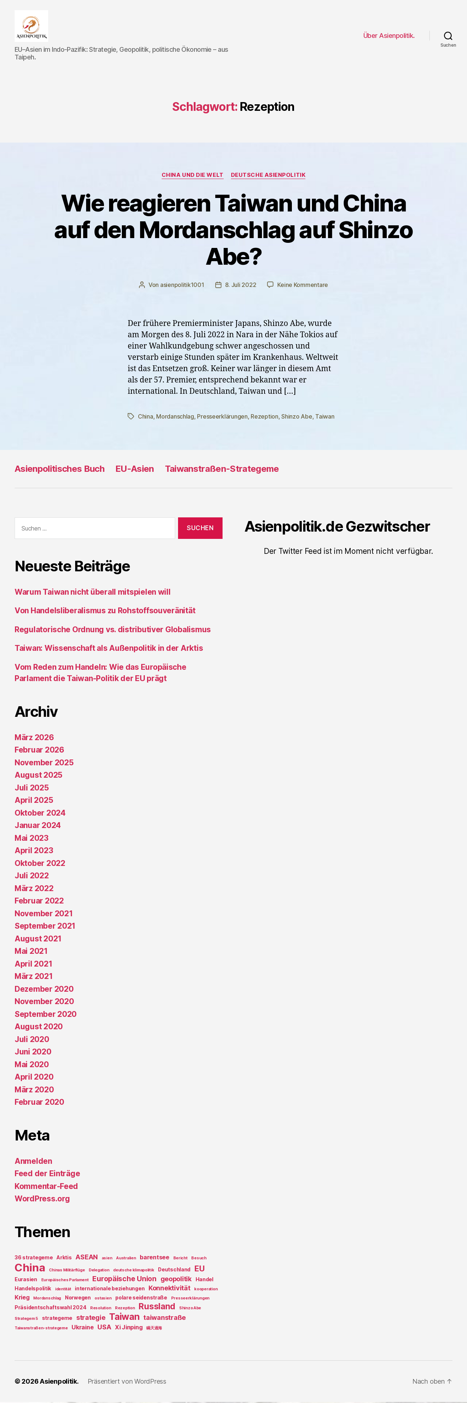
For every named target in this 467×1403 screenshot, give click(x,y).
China (145, 417)
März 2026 (34, 738)
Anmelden (33, 1162)
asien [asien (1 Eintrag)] (107, 1259)
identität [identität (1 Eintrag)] (63, 1290)
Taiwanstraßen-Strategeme (222, 470)
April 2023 (34, 851)
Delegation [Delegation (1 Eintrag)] (99, 1271)
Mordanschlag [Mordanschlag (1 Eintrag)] (47, 1299)
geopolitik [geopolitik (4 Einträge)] (176, 1280)
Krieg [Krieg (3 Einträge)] (22, 1298)
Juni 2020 (33, 1053)
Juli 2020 (32, 1040)
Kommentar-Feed (46, 1187)
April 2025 (34, 801)
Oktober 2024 (40, 814)
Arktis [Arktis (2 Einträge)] (64, 1258)
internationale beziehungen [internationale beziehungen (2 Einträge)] (109, 1289)
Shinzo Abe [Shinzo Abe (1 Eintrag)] (190, 1309)
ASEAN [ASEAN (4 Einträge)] (87, 1258)
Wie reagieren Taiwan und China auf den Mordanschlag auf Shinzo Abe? (233, 230)
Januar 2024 (38, 826)
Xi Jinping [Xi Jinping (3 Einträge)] (128, 1328)
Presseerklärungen (222, 417)
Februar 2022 (39, 902)
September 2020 (46, 1015)
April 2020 (34, 1078)
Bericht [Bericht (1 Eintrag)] (180, 1259)
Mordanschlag (175, 417)
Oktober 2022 (40, 864)
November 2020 (44, 1002)
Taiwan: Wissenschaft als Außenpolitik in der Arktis (109, 649)
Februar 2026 (39, 751)
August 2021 (38, 939)
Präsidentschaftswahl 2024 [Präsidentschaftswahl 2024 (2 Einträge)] (50, 1308)
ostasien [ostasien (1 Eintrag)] (102, 1299)
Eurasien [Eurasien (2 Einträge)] (26, 1280)
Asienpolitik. (59, 1382)
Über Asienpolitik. (389, 36)
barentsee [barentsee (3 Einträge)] (154, 1258)
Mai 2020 (32, 1065)
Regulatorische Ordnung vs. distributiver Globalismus (113, 630)
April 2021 (33, 964)
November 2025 (44, 763)
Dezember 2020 (44, 990)
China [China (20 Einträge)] (30, 1268)
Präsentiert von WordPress (127, 1382)
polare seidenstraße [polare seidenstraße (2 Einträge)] (141, 1298)
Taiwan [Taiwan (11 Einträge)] (124, 1317)
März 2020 (34, 1090)
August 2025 (38, 776)
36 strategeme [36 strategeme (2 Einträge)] (34, 1258)
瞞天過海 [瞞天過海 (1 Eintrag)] (154, 1329)
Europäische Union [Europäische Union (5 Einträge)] (124, 1279)
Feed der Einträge (47, 1174)
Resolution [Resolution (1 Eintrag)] (100, 1309)
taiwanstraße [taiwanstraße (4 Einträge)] (164, 1318)
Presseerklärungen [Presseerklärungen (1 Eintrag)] (190, 1299)
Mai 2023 (32, 839)
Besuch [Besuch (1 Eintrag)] (198, 1259)
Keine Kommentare (302, 286)
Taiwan (324, 417)
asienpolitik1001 (182, 286)
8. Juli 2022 (240, 286)
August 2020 (39, 1028)
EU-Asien (134, 470)
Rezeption (264, 417)
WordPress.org (42, 1200)
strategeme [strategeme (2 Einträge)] (57, 1319)
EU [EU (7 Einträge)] (199, 1269)
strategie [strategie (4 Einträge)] (90, 1318)
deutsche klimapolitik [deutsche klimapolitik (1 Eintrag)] (133, 1271)
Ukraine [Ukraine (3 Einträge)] (82, 1328)
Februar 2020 (39, 1103)
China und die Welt (193, 176)
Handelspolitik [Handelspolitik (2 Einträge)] (33, 1289)
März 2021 (34, 977)
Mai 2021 (31, 952)
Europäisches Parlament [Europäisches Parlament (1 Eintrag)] (65, 1281)
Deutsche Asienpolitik (268, 176)
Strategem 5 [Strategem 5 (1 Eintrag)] (26, 1319)
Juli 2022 (32, 877)
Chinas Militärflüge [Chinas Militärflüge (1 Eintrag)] (67, 1271)
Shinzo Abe (296, 417)
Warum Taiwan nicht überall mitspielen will (93, 593)
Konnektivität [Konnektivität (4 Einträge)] (169, 1289)
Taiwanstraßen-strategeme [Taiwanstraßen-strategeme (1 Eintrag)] (41, 1329)
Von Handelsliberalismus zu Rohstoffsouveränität (105, 612)
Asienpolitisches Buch (59, 470)
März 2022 (34, 889)
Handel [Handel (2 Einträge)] (204, 1280)
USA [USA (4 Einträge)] (104, 1328)
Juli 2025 (32, 788)
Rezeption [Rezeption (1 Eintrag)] (125, 1309)
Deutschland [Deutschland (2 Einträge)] (174, 1270)
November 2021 (44, 914)
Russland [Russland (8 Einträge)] (157, 1307)
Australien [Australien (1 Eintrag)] (126, 1259)
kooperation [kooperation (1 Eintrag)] (205, 1290)
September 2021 (45, 927)
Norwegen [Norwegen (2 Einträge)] (78, 1298)
